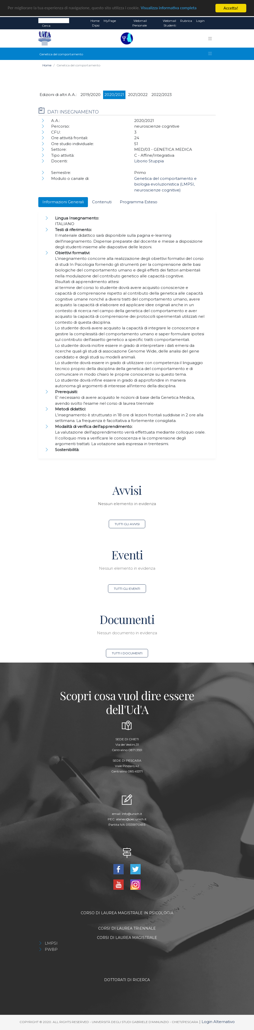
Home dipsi (94, 23)
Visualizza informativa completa (169, 8)
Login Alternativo (218, 1021)
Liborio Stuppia (149, 161)
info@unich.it (132, 814)
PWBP (51, 949)
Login (200, 21)
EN (211, 20)
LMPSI (51, 943)
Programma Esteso (138, 201)
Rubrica (186, 21)
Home (46, 65)
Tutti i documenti (127, 653)
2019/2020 (90, 94)
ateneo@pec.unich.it (131, 819)
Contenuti (102, 201)
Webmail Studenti (169, 23)
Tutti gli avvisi (127, 524)
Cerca (46, 26)
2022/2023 (161, 94)
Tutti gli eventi (127, 589)
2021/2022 (138, 94)
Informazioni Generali (63, 201)
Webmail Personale (139, 23)
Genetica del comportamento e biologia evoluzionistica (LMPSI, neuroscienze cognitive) (165, 184)
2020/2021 (114, 94)
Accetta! (231, 8)
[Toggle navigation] (210, 38)
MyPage (110, 21)
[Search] (53, 20)
